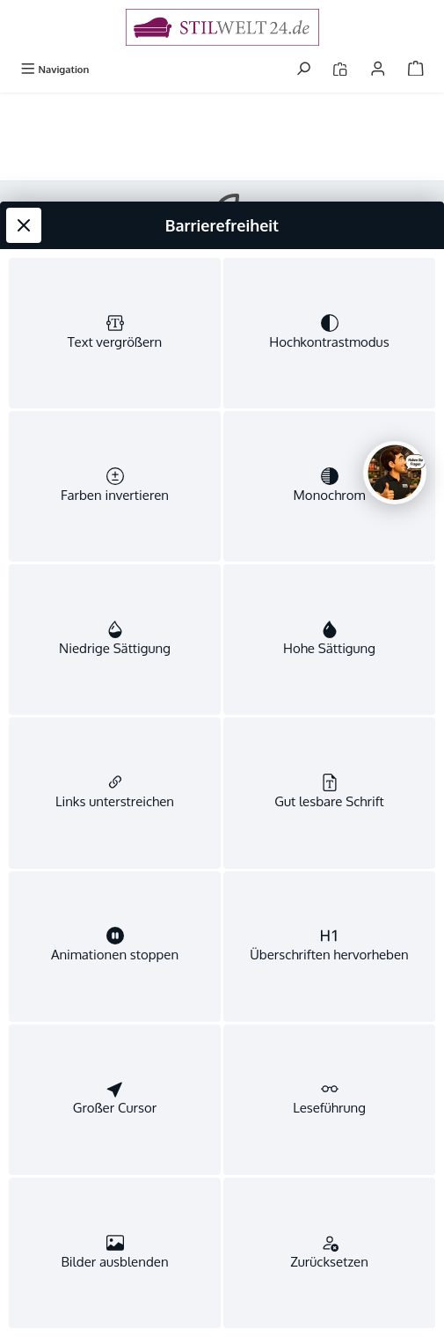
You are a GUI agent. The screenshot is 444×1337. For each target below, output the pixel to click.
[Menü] (54, 69)
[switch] (115, 270)
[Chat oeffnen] (394, 472)
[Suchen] (303, 69)
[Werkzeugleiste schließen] (23, 157)
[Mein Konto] (378, 69)
